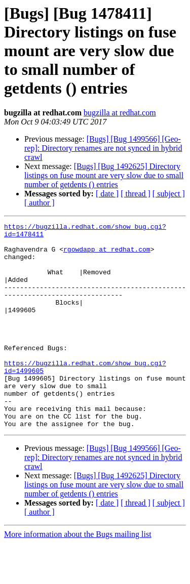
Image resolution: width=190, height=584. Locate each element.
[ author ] (39, 202)
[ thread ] (135, 193)
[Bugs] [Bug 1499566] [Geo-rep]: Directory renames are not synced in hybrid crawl (103, 148)
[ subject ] (169, 193)
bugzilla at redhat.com (120, 112)
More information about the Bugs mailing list (77, 575)
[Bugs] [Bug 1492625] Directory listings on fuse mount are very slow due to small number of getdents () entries (103, 175)
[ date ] (107, 193)
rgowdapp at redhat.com (106, 255)
